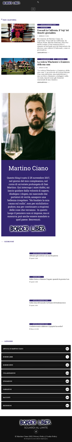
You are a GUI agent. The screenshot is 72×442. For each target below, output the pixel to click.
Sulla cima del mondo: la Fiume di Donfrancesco (47, 303)
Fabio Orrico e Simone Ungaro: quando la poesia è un (49, 279)
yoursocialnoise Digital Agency (40, 438)
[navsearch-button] (38, 2)
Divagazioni (44, 27)
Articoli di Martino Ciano (48, 24)
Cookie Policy (51, 436)
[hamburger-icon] (33, 9)
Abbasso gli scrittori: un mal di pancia (43, 256)
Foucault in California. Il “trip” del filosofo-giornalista (53, 31)
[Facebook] (36, 431)
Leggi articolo (43, 52)
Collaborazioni (45, 59)
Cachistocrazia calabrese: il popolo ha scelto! (46, 326)
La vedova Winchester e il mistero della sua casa (53, 63)
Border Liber (36, 276)
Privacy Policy (39, 436)
